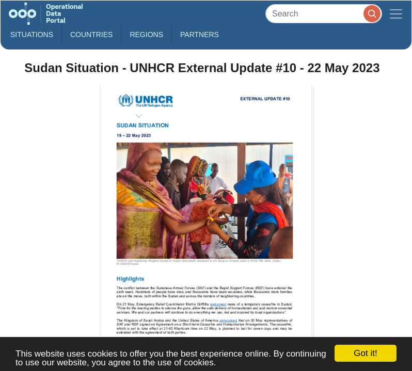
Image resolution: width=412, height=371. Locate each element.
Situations (31, 34)
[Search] (323, 13)
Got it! (365, 353)
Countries (91, 34)
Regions (146, 34)
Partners (199, 34)
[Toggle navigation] (396, 13)
